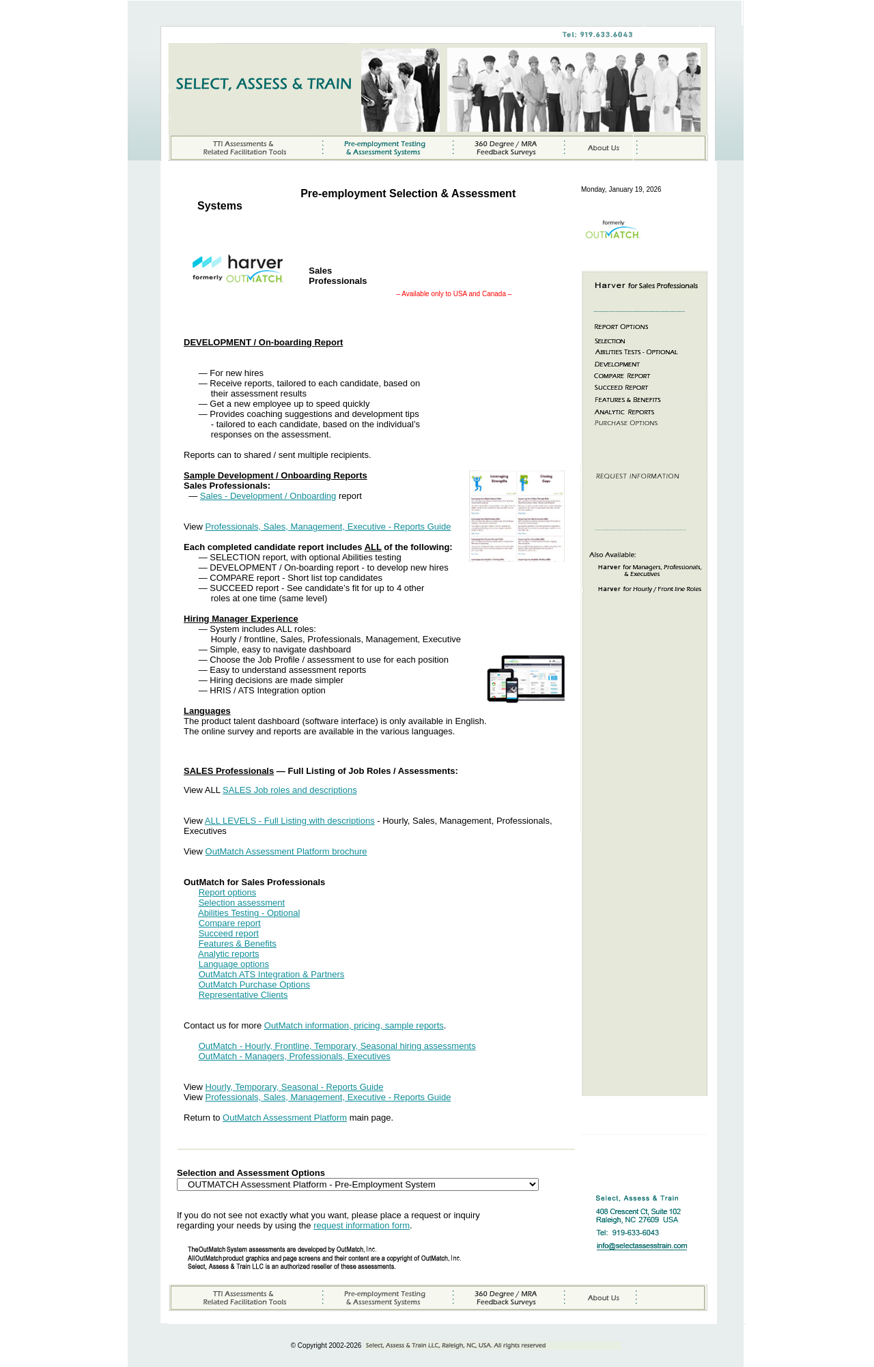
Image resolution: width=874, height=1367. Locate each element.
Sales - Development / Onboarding (268, 496)
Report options (228, 892)
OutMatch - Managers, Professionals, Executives (295, 1056)
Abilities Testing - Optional (249, 913)
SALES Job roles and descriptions (290, 790)
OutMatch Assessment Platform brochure (286, 851)
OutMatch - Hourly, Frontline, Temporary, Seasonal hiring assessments (337, 1046)
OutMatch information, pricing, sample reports (354, 1025)
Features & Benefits (238, 943)
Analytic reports (228, 954)
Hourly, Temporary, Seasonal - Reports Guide (295, 1087)
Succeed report (229, 933)
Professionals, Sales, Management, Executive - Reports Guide (328, 526)
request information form (361, 1225)
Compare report (230, 923)
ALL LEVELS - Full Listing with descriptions (290, 821)
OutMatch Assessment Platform (285, 1117)
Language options (234, 964)
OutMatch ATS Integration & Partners (272, 974)
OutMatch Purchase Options (254, 984)
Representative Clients (243, 995)
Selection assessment (242, 902)
